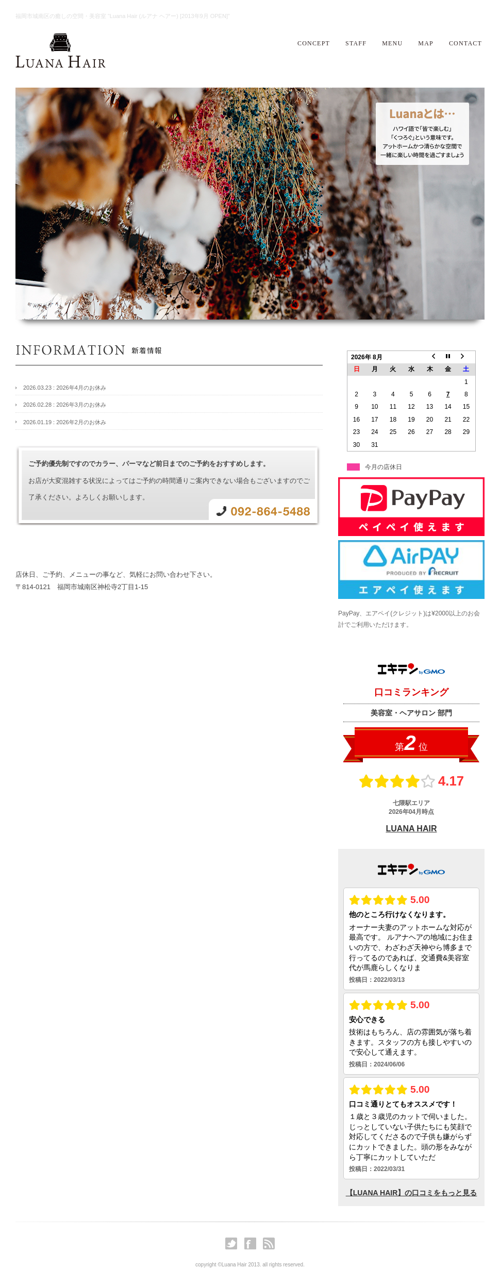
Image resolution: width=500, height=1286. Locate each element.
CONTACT (465, 43)
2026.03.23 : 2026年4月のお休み (64, 388)
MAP (426, 43)
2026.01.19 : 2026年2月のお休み (64, 422)
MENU (392, 43)
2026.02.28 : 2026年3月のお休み (64, 405)
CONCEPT (313, 43)
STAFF (355, 43)
